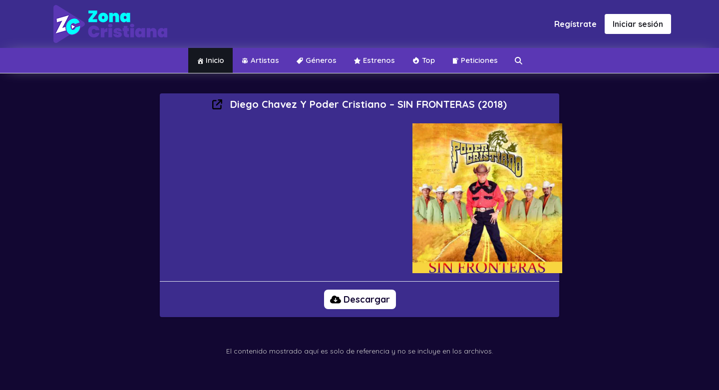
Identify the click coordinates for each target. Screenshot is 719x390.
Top (423, 60)
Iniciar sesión (638, 24)
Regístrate (575, 24)
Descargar (360, 299)
